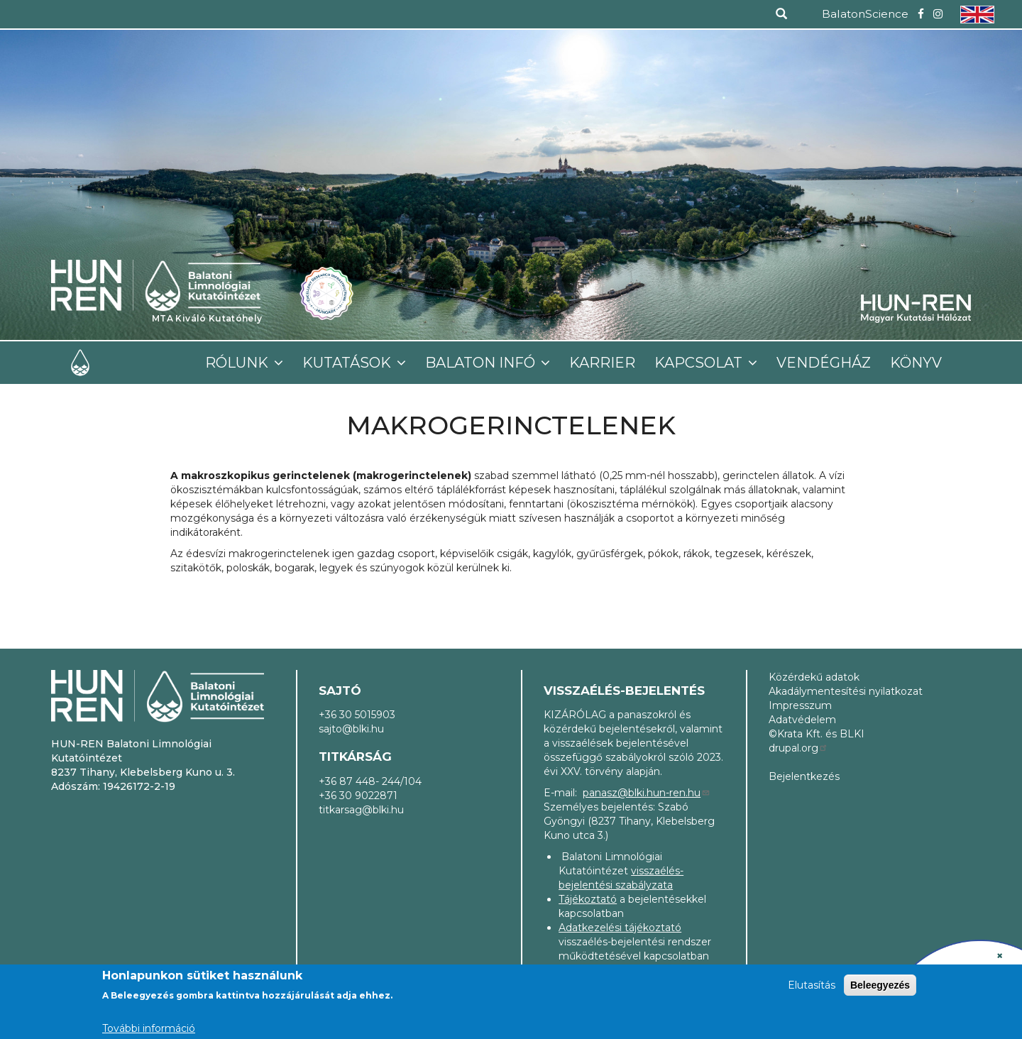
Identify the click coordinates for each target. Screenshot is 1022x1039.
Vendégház (823, 362)
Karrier (602, 362)
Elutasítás (811, 985)
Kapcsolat (700, 362)
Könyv (916, 362)
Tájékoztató (588, 899)
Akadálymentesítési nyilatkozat (846, 691)
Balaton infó (482, 362)
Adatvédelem (802, 719)
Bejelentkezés (804, 776)
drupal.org (798, 748)
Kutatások (348, 362)
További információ (148, 1028)
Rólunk (238, 362)
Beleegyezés (880, 985)
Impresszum (800, 705)
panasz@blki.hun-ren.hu (646, 792)
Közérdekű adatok (814, 677)
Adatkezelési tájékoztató (620, 927)
